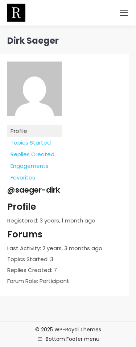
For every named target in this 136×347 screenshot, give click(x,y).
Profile (19, 131)
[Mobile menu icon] (124, 13)
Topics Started (31, 142)
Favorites (23, 177)
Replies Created (32, 154)
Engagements (30, 166)
